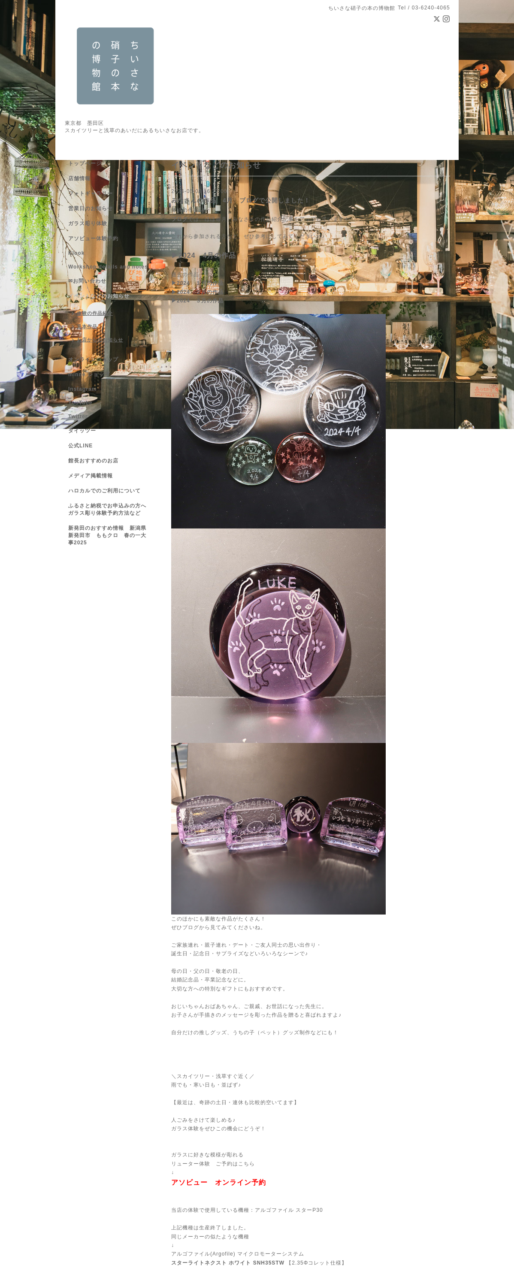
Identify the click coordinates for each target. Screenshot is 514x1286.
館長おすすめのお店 (93, 461)
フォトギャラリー (90, 193)
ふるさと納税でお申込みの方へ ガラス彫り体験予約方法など (110, 509)
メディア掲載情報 (90, 476)
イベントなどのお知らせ (99, 296)
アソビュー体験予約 (93, 238)
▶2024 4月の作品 (203, 255)
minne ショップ (89, 374)
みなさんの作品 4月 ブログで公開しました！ (240, 200)
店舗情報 (79, 178)
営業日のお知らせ (90, 208)
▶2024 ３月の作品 (197, 301)
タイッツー (82, 431)
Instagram (82, 389)
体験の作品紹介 (190, 210)
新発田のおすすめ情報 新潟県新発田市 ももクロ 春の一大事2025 (107, 535)
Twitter (78, 417)
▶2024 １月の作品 (197, 283)
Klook (76, 253)
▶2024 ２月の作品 (197, 292)
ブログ (179, 219)
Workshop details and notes (108, 267)
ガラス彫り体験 (87, 223)
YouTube (80, 403)
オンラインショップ (93, 359)
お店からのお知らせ (100, 339)
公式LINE (80, 446)
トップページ (85, 163)
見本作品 (87, 326)
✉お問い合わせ (87, 281)
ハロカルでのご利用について (104, 491)
